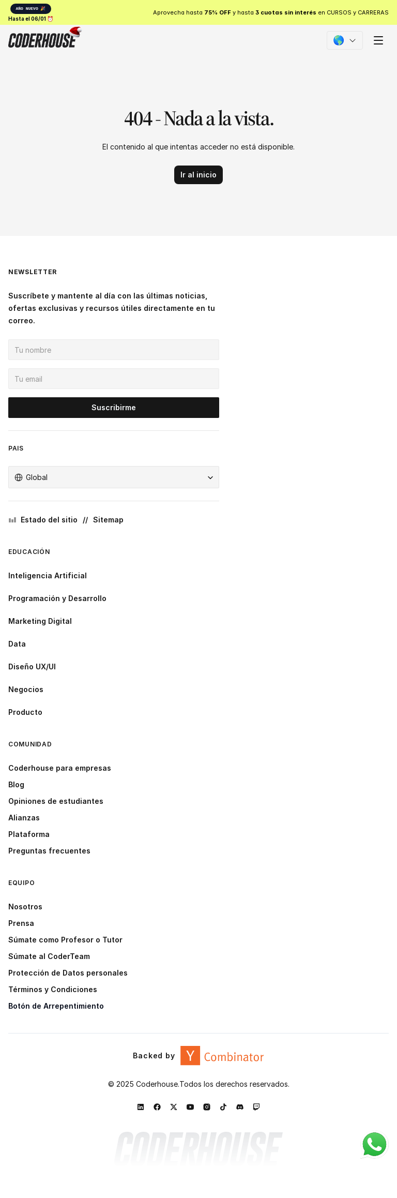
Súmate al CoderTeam (49, 956)
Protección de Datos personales (68, 972)
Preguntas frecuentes (49, 850)
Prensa (21, 923)
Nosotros (25, 906)
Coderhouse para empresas (59, 767)
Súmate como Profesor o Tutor (65, 939)
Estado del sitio (49, 519)
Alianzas (24, 817)
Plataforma (29, 834)
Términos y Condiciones (52, 989)
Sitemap (108, 519)
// (85, 519)
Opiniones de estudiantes (55, 801)
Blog (16, 784)
